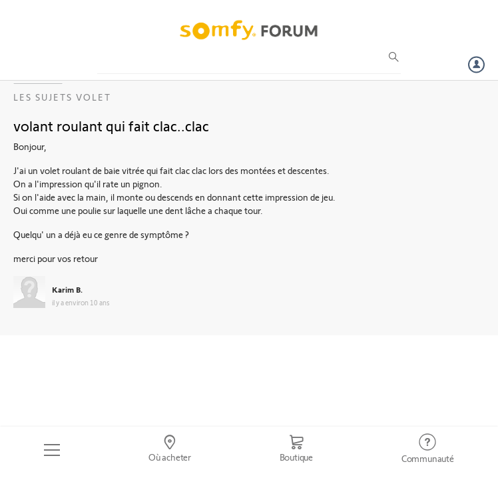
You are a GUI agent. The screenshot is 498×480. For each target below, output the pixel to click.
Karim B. (67, 289)
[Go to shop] (296, 450)
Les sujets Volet (62, 97)
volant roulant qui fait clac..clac (111, 125)
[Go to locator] (170, 450)
